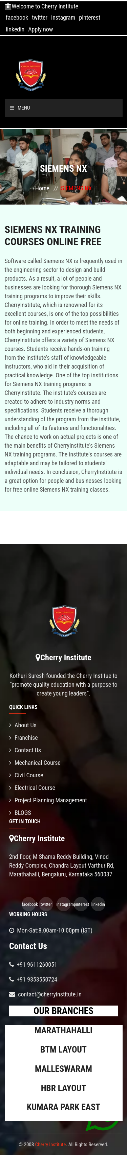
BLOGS (20, 812)
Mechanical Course (35, 762)
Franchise (23, 737)
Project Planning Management (48, 800)
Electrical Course (32, 787)
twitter (39, 17)
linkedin (15, 29)
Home (42, 188)
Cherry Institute (50, 1144)
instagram (63, 17)
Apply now (40, 29)
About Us (23, 725)
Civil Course (26, 775)
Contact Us (25, 750)
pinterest (89, 17)
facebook (17, 17)
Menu (20, 108)
